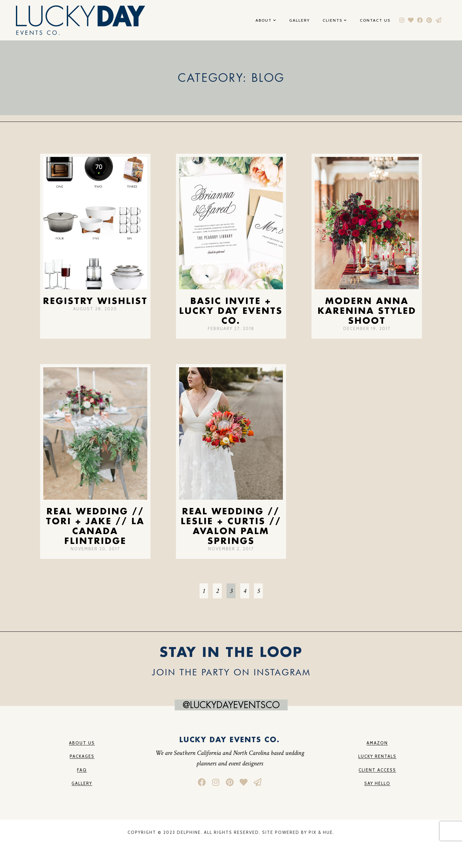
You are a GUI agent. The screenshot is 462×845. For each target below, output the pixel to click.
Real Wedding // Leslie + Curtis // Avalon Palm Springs (231, 525)
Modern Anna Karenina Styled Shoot (367, 310)
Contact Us (375, 20)
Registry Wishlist (95, 300)
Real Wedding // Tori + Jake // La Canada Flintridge (95, 525)
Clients (335, 20)
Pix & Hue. (321, 832)
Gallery (299, 20)
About (266, 20)
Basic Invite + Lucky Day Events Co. (231, 310)
